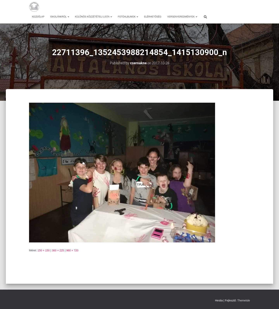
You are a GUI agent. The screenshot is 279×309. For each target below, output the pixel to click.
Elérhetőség (152, 16)
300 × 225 (58, 250)
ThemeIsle (243, 300)
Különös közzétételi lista (93, 16)
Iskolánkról (59, 16)
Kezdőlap (38, 16)
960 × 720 (72, 250)
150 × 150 (44, 250)
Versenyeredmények (182, 16)
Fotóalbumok (128, 16)
